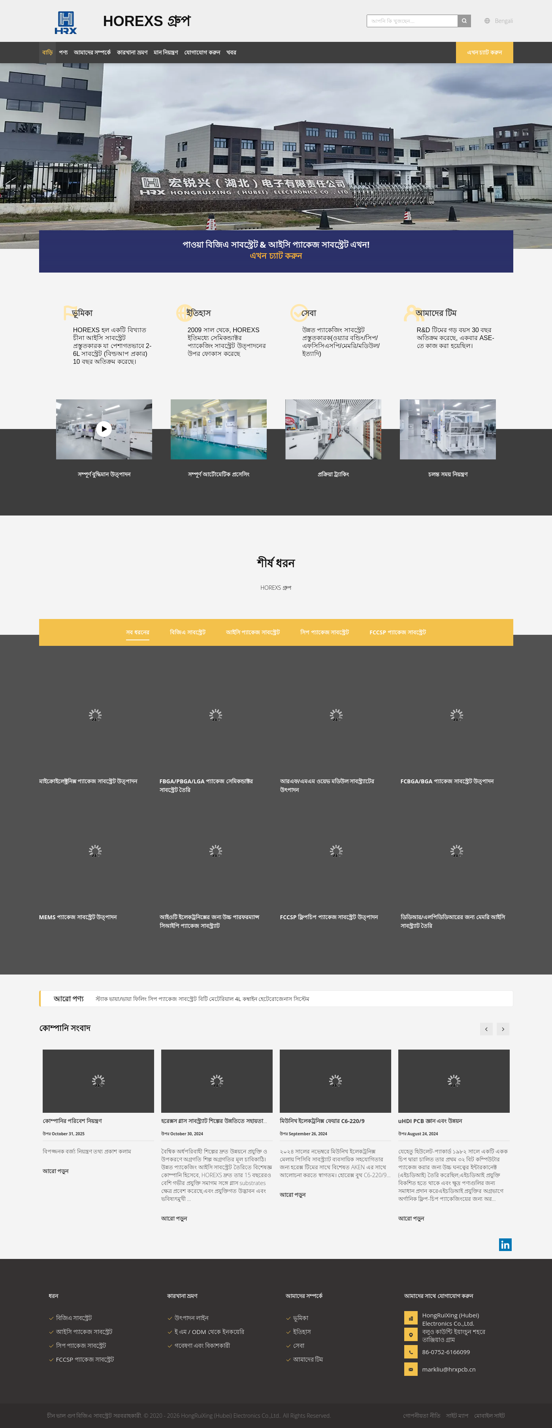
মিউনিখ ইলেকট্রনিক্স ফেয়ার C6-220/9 (322, 1121)
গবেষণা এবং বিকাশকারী (198, 1345)
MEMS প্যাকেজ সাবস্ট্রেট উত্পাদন (78, 917)
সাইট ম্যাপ (457, 1415)
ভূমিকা (297, 1318)
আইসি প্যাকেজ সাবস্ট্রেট (81, 1332)
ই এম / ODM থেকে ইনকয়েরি (205, 1332)
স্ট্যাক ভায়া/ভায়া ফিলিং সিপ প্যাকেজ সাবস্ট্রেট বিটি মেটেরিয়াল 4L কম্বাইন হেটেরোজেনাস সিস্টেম (202, 999)
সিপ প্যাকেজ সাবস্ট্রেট (77, 1345)
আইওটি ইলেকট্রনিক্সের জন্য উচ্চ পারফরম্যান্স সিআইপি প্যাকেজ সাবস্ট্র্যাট (210, 921)
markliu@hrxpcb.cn (447, 1369)
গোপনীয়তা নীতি (422, 1415)
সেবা (295, 1345)
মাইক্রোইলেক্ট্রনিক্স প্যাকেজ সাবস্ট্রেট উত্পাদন (88, 781)
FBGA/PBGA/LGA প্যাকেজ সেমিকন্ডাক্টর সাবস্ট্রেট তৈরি (206, 785)
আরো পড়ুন (56, 1171)
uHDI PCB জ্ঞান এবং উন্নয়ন (430, 1121)
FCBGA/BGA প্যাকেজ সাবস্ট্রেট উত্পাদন (447, 781)
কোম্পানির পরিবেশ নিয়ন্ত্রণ (72, 1121)
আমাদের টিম (304, 1359)
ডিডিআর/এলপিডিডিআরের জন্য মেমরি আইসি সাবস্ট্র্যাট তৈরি (453, 921)
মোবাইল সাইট (489, 1415)
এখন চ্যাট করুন (484, 52)
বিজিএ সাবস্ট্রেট (70, 1318)
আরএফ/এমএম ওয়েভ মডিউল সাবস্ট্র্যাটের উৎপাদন (327, 785)
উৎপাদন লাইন (188, 1318)
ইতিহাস (298, 1332)
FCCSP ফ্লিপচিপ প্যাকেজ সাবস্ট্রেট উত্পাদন (329, 917)
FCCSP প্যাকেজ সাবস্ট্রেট (81, 1359)
